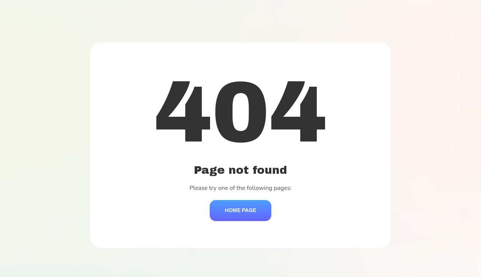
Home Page (240, 210)
